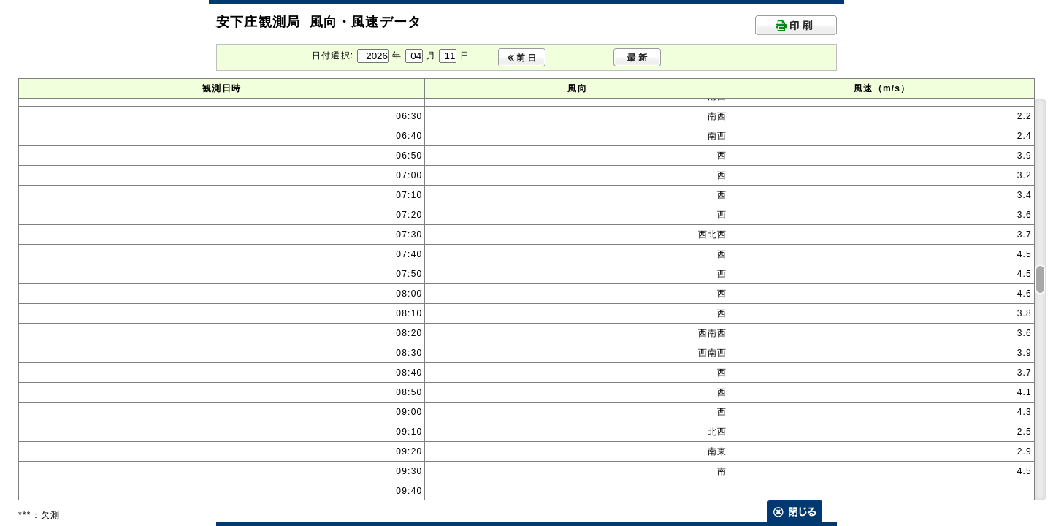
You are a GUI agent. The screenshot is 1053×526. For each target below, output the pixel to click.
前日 (521, 57)
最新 (637, 57)
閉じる (794, 511)
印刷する (796, 25)
